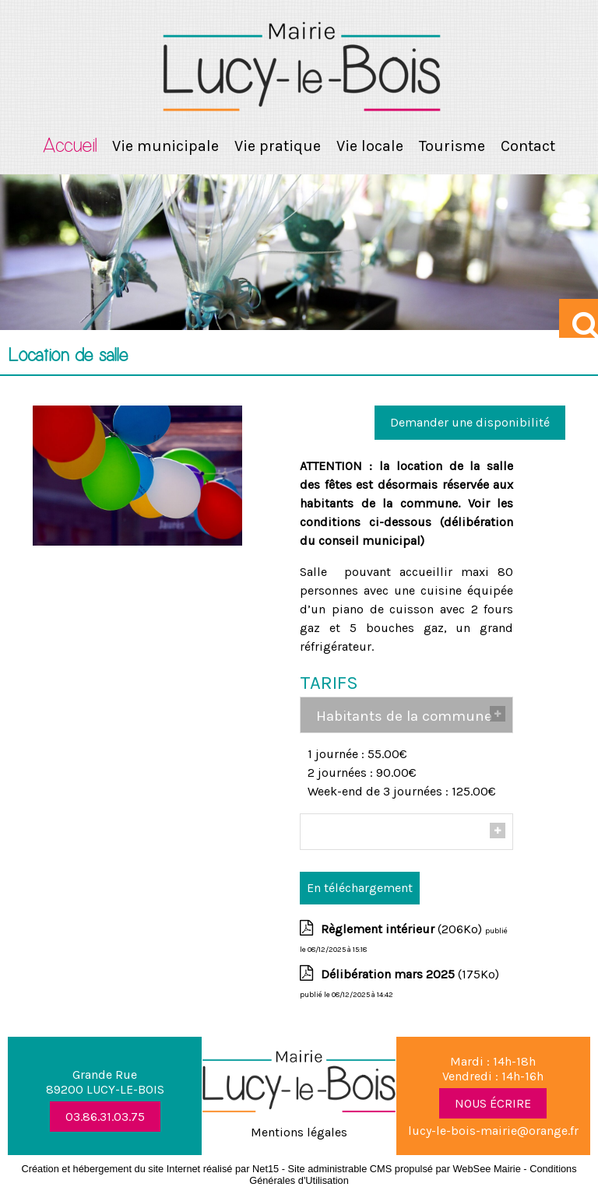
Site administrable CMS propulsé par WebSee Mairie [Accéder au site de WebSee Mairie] (404, 1169)
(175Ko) (410, 974)
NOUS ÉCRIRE (493, 1103)
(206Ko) (403, 929)
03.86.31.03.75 (105, 1116)
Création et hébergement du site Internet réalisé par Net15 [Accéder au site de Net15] (150, 1169)
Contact (528, 146)
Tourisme (452, 146)
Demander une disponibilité (470, 422)
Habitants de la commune (404, 716)
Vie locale (369, 146)
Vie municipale (165, 146)
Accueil (70, 146)
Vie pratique (277, 146)
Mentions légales (299, 1132)
